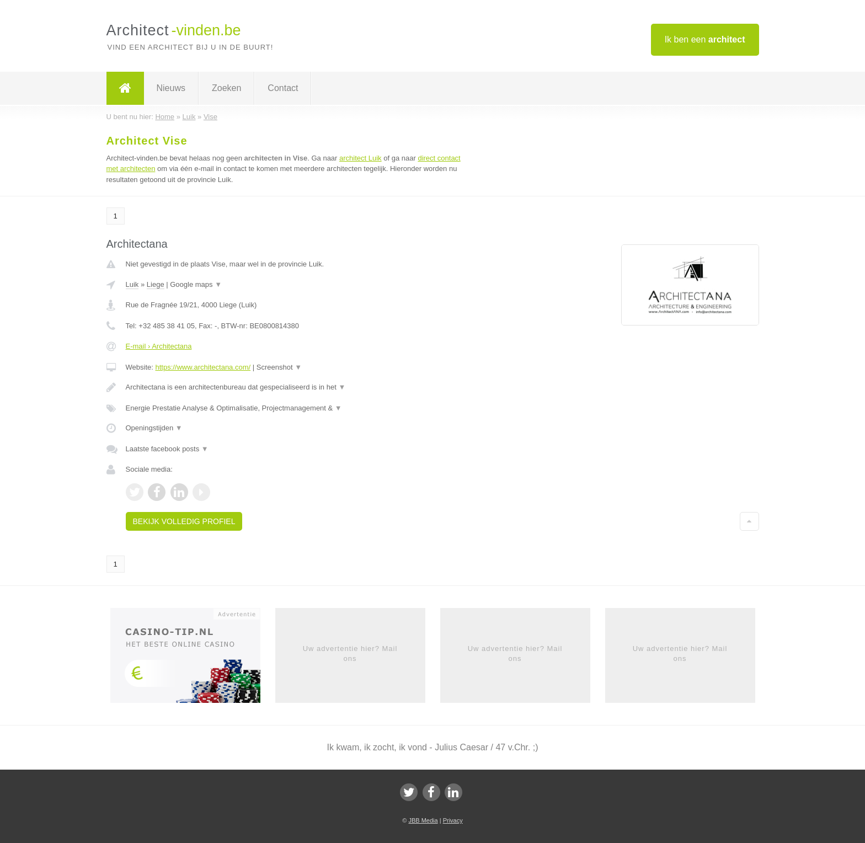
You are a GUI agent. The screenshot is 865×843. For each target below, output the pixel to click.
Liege (155, 284)
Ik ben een (705, 39)
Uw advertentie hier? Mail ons (350, 653)
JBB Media (422, 820)
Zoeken (226, 88)
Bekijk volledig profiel (184, 521)
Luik (132, 284)
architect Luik (360, 158)
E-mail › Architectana (159, 346)
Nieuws (171, 88)
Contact (283, 88)
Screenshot (279, 367)
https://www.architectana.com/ (202, 367)
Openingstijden (154, 428)
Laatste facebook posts (167, 449)
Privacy (453, 820)
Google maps (196, 284)
